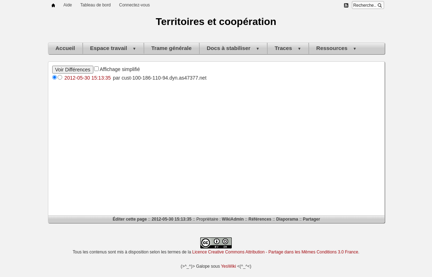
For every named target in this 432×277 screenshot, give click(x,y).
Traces (288, 48)
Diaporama (287, 219)
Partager (311, 219)
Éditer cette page (130, 219)
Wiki (232, 266)
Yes (224, 266)
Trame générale (171, 48)
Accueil (65, 48)
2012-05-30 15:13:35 (87, 78)
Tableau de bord (95, 4)
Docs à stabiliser (233, 48)
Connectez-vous (134, 4)
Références (260, 219)
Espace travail (113, 48)
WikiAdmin (233, 219)
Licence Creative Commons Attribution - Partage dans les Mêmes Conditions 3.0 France (275, 252)
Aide (67, 4)
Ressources (336, 48)
